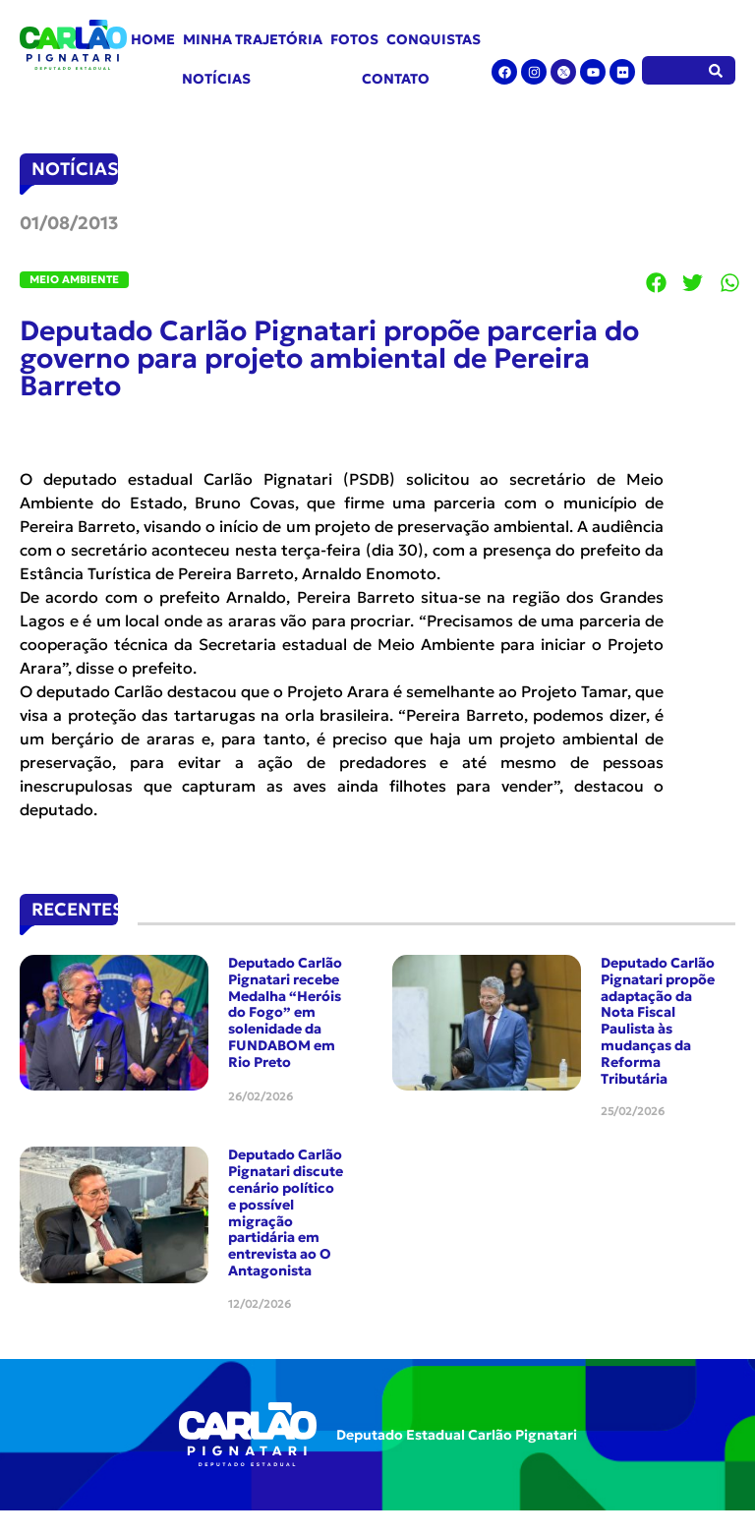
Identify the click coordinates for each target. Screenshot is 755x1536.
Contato (396, 79)
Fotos (354, 39)
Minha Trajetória (252, 39)
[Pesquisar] (716, 70)
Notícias (216, 79)
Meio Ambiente (74, 279)
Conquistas (433, 39)
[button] (656, 283)
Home (153, 39)
